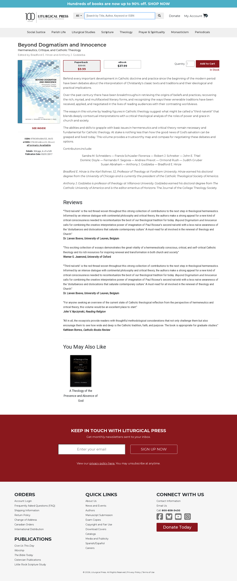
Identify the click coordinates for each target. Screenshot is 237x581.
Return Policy (22, 515)
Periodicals (202, 32)
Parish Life (58, 32)
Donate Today (177, 527)
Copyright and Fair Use (98, 524)
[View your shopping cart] (205, 15)
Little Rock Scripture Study (30, 564)
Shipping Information (26, 510)
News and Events (95, 505)
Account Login (23, 501)
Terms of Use (148, 572)
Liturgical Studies (83, 32)
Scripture (107, 32)
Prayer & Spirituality (152, 32)
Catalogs (90, 533)
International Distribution (29, 529)
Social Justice (36, 32)
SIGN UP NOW (154, 449)
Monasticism (180, 32)
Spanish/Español (95, 543)
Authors (90, 510)
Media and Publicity (97, 538)
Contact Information (169, 501)
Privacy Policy (134, 572)
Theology (126, 32)
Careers (89, 548)
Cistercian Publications (27, 559)
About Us (90, 501)
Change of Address (25, 519)
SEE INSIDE (39, 128)
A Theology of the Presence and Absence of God (81, 396)
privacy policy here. (102, 463)
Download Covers (95, 529)
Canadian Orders (24, 524)
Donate (174, 16)
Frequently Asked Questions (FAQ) (34, 505)
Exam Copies (93, 519)
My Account (193, 16)
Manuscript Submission (99, 515)
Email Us (162, 505)
